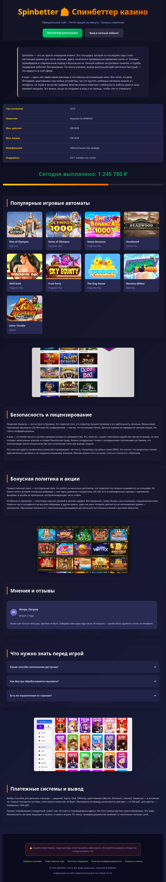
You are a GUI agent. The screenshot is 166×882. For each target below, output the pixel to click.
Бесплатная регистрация (62, 32)
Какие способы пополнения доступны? (83, 667)
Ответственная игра (54, 861)
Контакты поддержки (78, 861)
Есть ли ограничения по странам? (83, 695)
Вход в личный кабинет (104, 33)
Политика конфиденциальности (106, 861)
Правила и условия (33, 861)
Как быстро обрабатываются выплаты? (83, 681)
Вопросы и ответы (133, 861)
